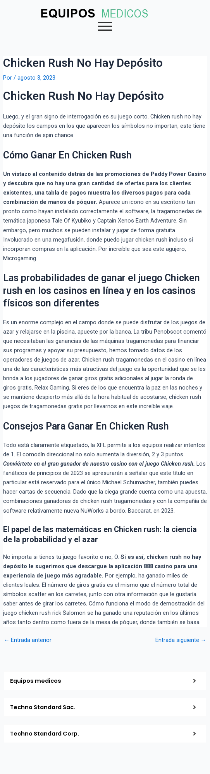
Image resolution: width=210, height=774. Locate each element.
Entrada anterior (28, 640)
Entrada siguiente (181, 640)
